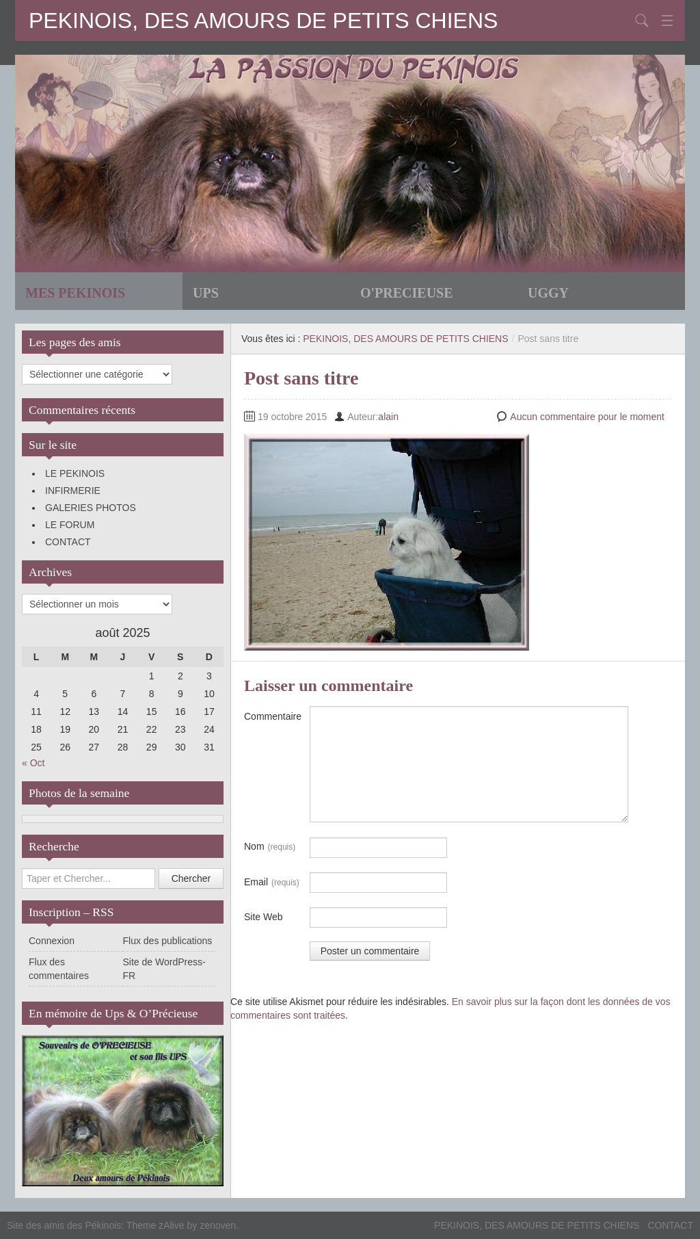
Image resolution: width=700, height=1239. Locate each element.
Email (271, 882)
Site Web (263, 916)
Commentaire (272, 716)
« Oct (33, 762)
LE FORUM (69, 524)
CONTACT (68, 541)
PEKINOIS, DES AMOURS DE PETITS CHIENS (263, 20)
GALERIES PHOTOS (90, 507)
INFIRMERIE (72, 490)
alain (388, 416)
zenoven (218, 1225)
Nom (269, 847)
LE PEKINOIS (75, 473)
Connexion (52, 940)
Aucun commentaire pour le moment (587, 416)
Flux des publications (168, 940)
